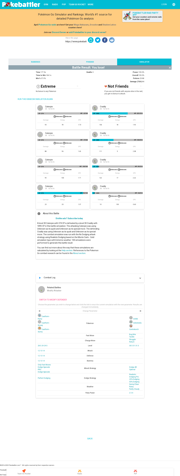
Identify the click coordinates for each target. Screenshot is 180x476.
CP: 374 (41, 113)
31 (134, 346)
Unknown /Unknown (63, 116)
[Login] (163, 4)
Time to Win (41, 75)
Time (38, 72)
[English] (173, 4)
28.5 (40, 346)
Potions (136, 78)
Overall (135, 75)
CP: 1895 (96, 113)
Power (135, 72)
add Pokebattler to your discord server (87, 32)
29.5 (45, 346)
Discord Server (59, 32)
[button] (98, 40)
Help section (67, 250)
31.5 (137, 346)
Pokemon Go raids (47, 25)
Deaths (89, 72)
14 (44, 351)
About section (79, 253)
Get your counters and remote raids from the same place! (147, 18)
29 (43, 346)
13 (41, 351)
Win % (38, 78)
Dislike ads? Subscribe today (69, 218)
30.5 (131, 346)
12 (39, 351)
